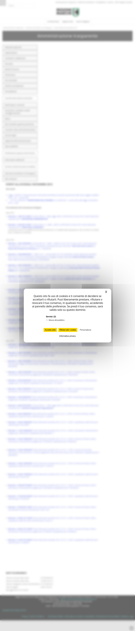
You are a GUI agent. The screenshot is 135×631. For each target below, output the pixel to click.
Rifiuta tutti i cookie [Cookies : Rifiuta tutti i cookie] (68, 330)
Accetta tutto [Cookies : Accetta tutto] (50, 330)
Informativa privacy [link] (67, 336)
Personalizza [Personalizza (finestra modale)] (85, 330)
